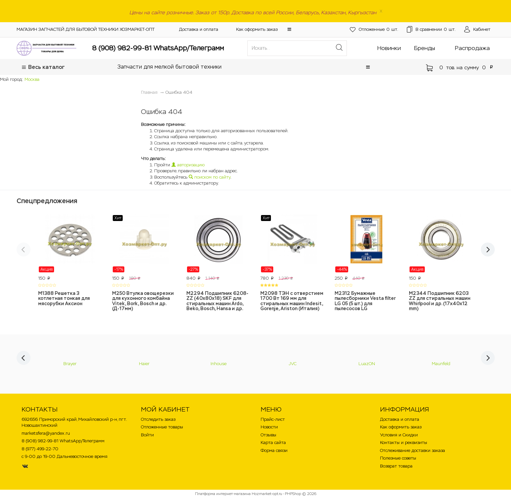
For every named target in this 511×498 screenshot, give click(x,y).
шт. (369, 30)
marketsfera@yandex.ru (46, 433)
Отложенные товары (162, 427)
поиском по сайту (209, 177)
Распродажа (472, 48)
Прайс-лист (273, 419)
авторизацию (188, 165)
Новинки (389, 48)
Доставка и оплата (198, 29)
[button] (289, 29)
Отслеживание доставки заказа (412, 450)
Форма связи (274, 450)
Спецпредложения (47, 200)
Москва (32, 79)
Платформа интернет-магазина (223, 493)
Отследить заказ (158, 419)
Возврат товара (396, 466)
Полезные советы (398, 458)
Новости (269, 427)
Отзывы (268, 435)
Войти (147, 435)
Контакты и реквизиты (403, 442)
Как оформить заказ (257, 29)
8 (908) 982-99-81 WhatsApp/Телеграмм (158, 48)
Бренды (424, 48)
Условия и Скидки (399, 435)
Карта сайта (273, 442)
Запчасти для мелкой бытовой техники (169, 66)
